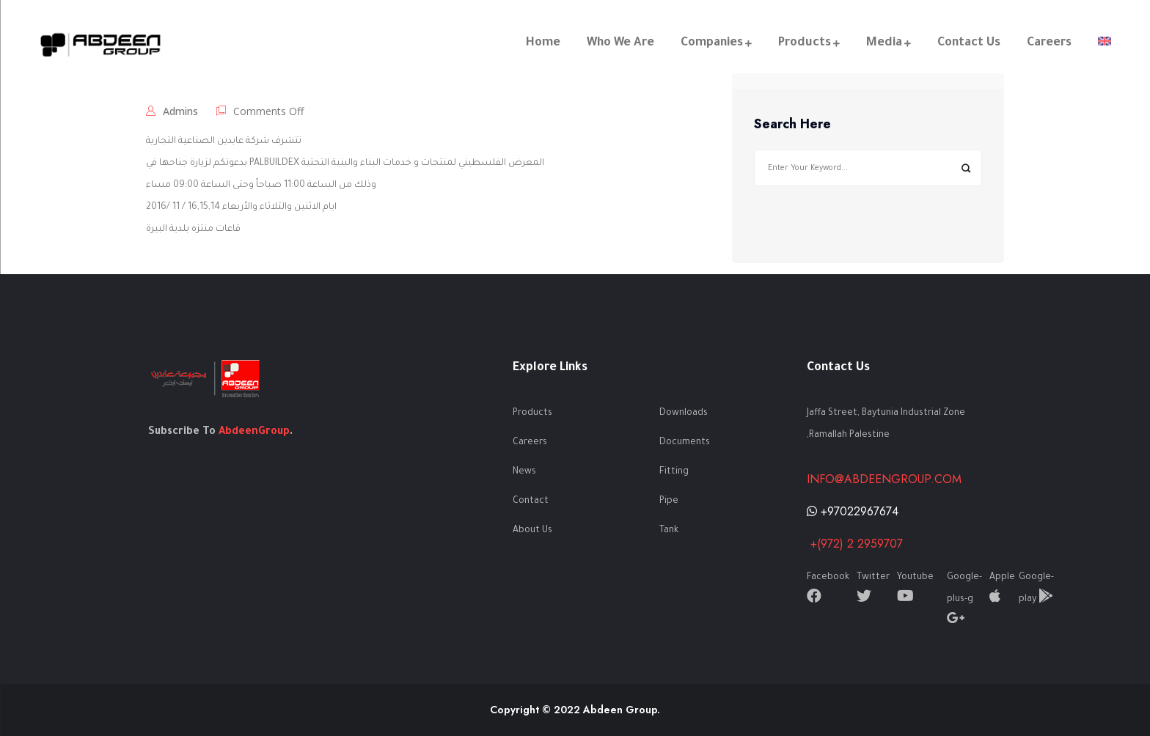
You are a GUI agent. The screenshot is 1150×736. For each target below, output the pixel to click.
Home (542, 43)
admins (180, 111)
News (524, 472)
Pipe (668, 501)
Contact (531, 501)
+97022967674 (852, 511)
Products (803, 43)
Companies (711, 43)
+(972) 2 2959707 (855, 543)
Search (965, 168)
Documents (684, 443)
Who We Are (619, 43)
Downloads (683, 413)
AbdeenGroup (254, 432)
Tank (668, 531)
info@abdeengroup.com (884, 479)
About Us (532, 531)
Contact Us (968, 43)
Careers (1048, 43)
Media (883, 43)
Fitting (674, 472)
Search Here (792, 125)
